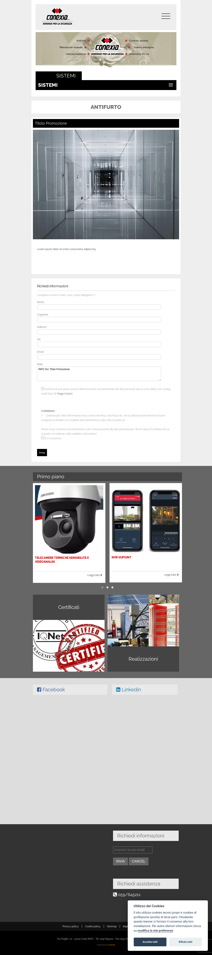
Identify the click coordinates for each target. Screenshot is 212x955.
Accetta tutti (150, 941)
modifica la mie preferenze (155, 930)
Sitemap (112, 926)
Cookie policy (93, 926)
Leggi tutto (95, 573)
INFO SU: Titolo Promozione (99, 374)
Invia (42, 452)
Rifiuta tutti (185, 941)
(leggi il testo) (64, 393)
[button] (102, 585)
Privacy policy (71, 926)
